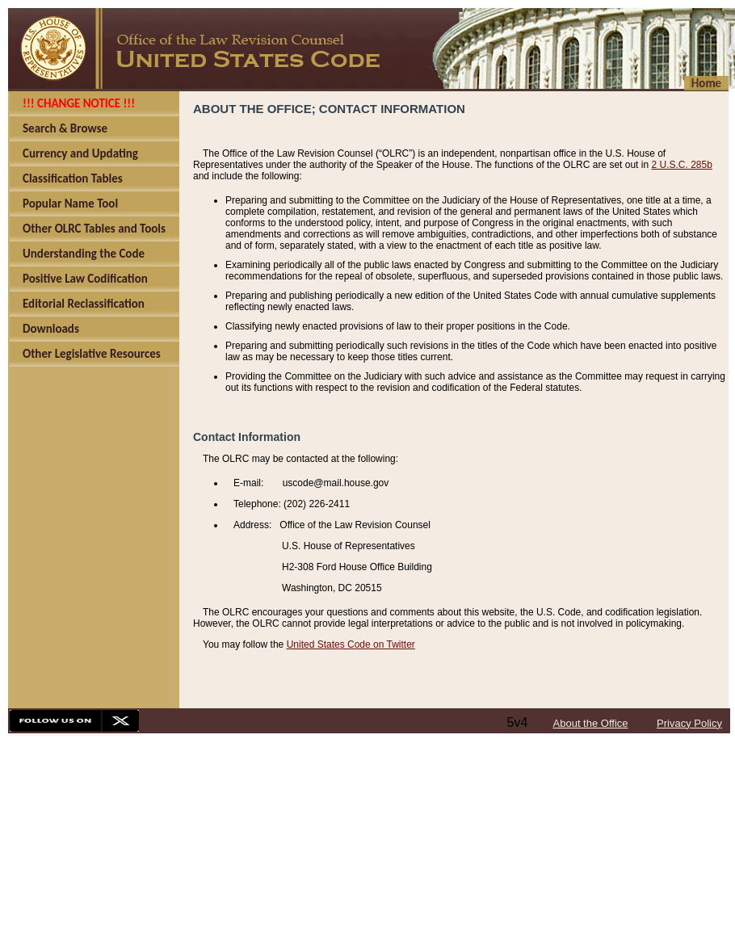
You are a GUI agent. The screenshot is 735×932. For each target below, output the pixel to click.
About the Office (590, 723)
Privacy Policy (689, 723)
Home (706, 83)
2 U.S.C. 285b (681, 164)
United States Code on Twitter (351, 644)
